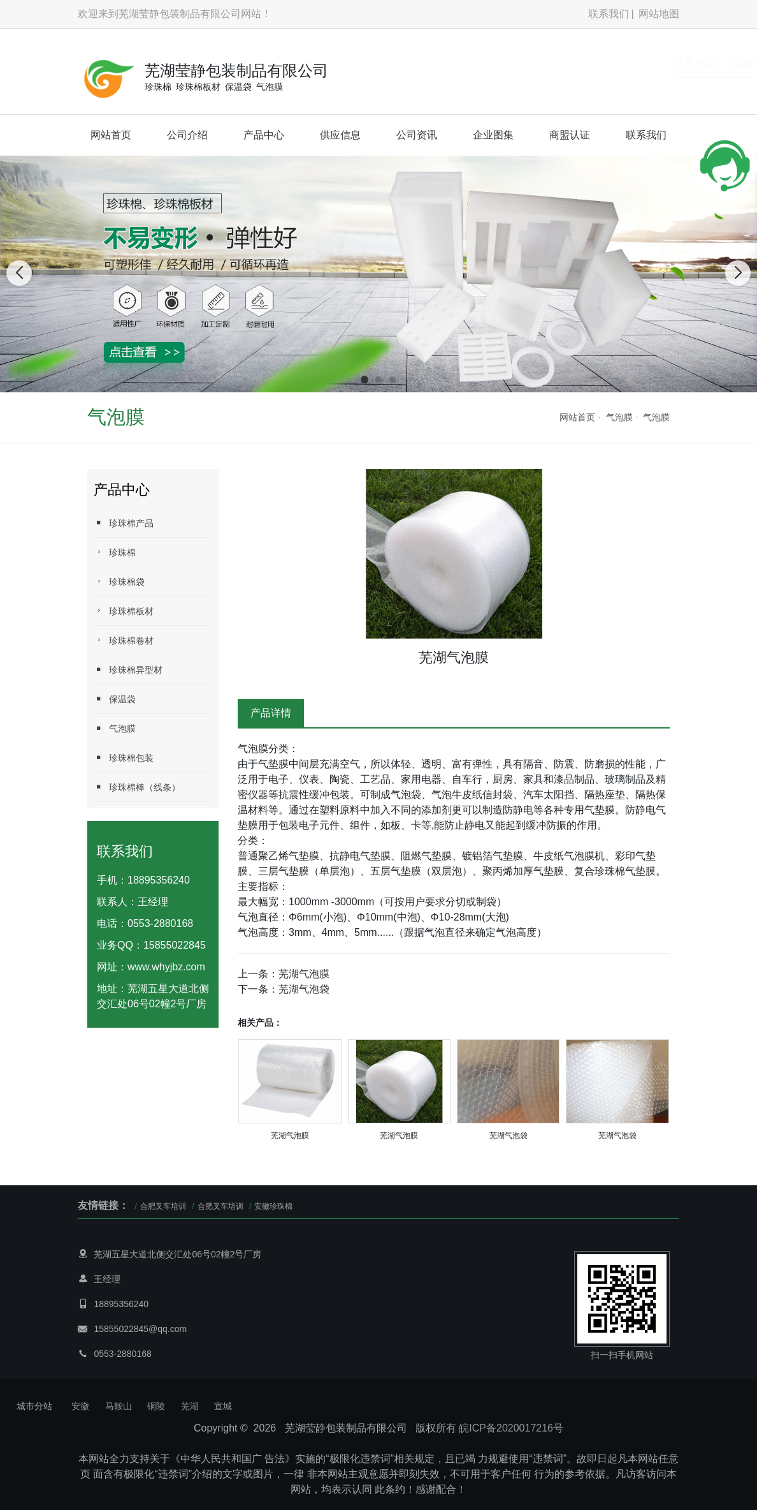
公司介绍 (187, 135)
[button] (364, 379)
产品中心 (263, 135)
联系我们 (608, 13)
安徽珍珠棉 (273, 1206)
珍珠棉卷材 (124, 640)
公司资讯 (416, 135)
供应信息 (340, 135)
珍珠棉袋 (119, 581)
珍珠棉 (115, 552)
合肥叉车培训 (163, 1206)
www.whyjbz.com (166, 966)
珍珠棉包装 (124, 757)
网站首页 (110, 135)
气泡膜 (619, 417)
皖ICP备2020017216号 (511, 1428)
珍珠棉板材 (124, 610)
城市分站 (34, 1406)
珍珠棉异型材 (128, 669)
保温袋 (115, 698)
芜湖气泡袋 (303, 989)
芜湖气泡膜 (303, 973)
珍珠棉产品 (124, 522)
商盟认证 (569, 135)
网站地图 (658, 13)
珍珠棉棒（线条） (137, 786)
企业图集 (493, 135)
